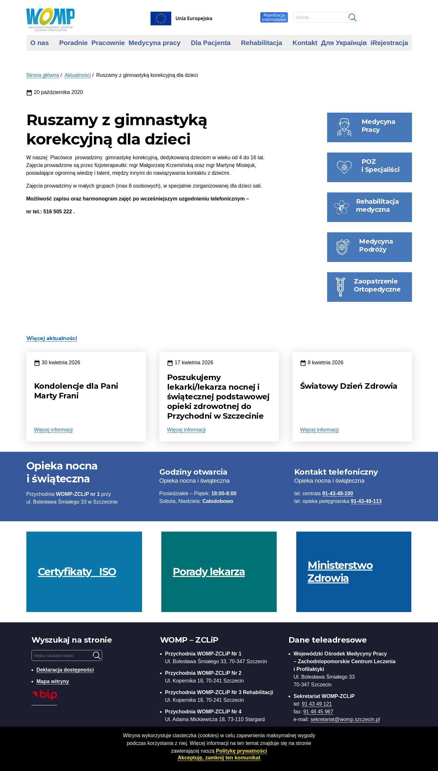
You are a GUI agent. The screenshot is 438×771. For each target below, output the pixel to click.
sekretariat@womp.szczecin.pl (345, 719)
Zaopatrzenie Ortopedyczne (377, 285)
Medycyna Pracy (379, 126)
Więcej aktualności (51, 338)
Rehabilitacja (261, 42)
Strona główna (42, 75)
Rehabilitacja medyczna (377, 205)
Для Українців (344, 42)
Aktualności (78, 75)
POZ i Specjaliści (381, 165)
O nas (39, 42)
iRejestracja (389, 42)
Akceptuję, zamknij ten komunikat (219, 757)
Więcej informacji (53, 429)
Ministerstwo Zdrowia (340, 571)
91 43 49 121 (317, 704)
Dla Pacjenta (211, 42)
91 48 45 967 (318, 711)
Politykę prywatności (241, 751)
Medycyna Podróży (376, 245)
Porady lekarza (209, 571)
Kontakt (304, 42)
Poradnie (73, 42)
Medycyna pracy (155, 42)
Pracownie (108, 42)
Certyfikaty (77, 571)
